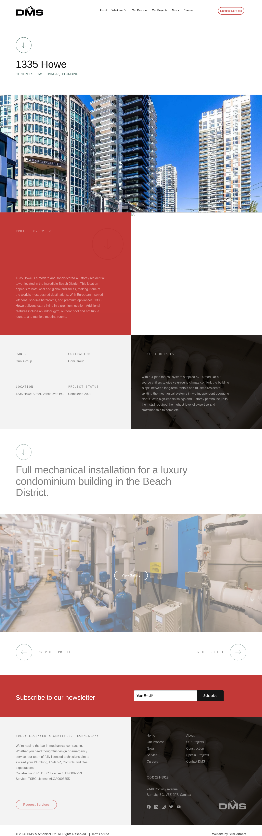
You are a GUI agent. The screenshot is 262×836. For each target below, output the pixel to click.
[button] (29, 11)
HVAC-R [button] (54, 74)
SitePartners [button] (237, 834)
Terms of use (100, 834)
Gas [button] (41, 74)
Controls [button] (26, 74)
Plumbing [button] (70, 74)
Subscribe (210, 695)
